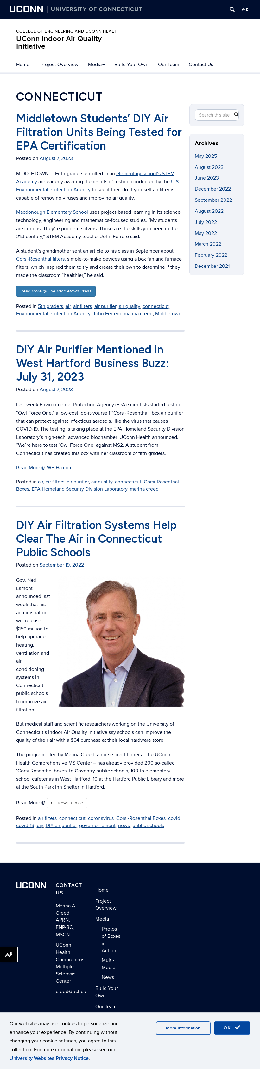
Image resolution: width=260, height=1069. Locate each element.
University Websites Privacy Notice (49, 1058)
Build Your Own (131, 64)
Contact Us (201, 64)
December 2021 (212, 266)
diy (40, 825)
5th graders (50, 306)
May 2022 (206, 233)
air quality (129, 306)
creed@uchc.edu (74, 991)
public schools (148, 825)
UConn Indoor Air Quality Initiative (59, 42)
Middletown (168, 313)
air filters (82, 306)
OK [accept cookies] (232, 1027)
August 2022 (209, 211)
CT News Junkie (67, 803)
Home (22, 64)
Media (96, 64)
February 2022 (211, 255)
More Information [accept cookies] (183, 1028)
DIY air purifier (61, 825)
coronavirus (101, 818)
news (124, 825)
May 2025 (206, 156)
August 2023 (209, 167)
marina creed (138, 313)
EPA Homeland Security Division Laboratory (79, 489)
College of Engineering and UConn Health (68, 31)
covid (174, 818)
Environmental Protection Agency (53, 313)
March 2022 (208, 244)
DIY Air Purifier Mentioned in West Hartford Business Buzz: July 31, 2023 (92, 363)
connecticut (156, 306)
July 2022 (206, 222)
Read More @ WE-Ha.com (44, 467)
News (108, 977)
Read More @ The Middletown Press (56, 291)
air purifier (105, 306)
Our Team (168, 64)
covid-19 (25, 825)
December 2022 (213, 189)
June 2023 (207, 178)
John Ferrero (107, 313)
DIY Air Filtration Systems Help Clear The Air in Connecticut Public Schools (96, 538)
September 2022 (213, 200)
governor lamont (97, 825)
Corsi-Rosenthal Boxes (141, 818)
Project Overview (60, 64)
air (68, 306)
